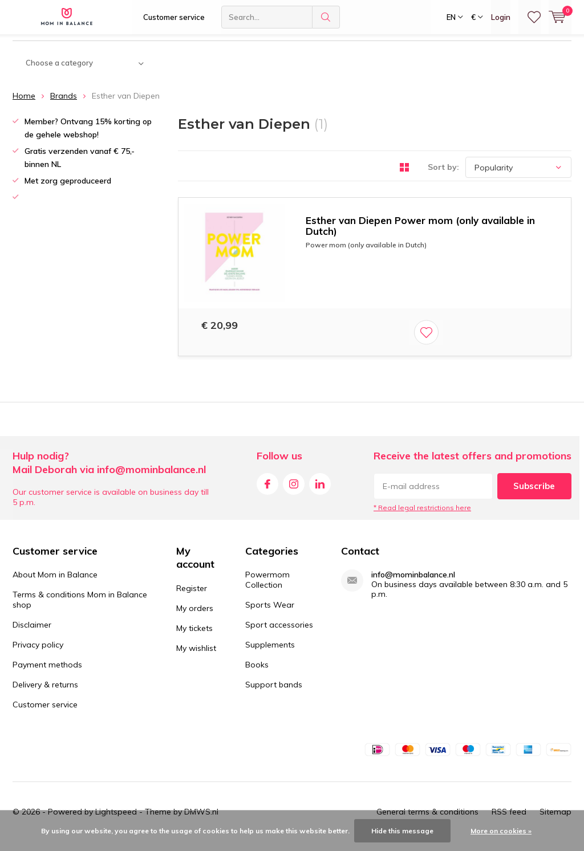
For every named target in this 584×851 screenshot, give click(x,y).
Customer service (174, 17)
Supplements (270, 653)
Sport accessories (279, 633)
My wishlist (196, 657)
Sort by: (443, 175)
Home (24, 104)
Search (326, 17)
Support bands (273, 693)
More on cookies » (501, 830)
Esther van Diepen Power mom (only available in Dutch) (420, 234)
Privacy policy (38, 653)
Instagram (294, 490)
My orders (194, 617)
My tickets (194, 637)
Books (257, 673)
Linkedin (320, 490)
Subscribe (534, 494)
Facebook (267, 490)
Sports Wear (269, 613)
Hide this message (402, 830)
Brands (63, 104)
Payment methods (47, 673)
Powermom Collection (267, 588)
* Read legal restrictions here (422, 516)
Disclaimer (32, 633)
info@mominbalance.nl (413, 583)
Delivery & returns (45, 693)
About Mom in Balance (55, 583)
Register (191, 597)
